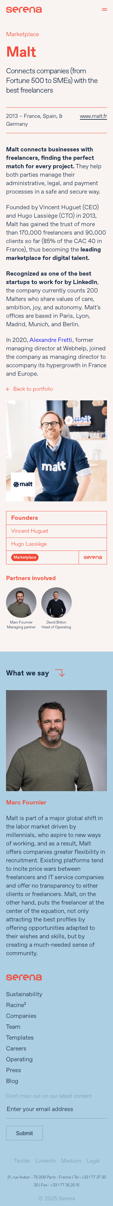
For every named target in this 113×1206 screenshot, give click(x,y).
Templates (20, 1037)
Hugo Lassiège (29, 544)
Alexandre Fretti (51, 340)
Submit (24, 1133)
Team (13, 1027)
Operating (19, 1059)
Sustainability (24, 994)
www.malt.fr (93, 116)
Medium (71, 1160)
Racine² (16, 1005)
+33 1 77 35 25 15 (64, 1185)
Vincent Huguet (29, 531)
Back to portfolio (33, 389)
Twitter (22, 1160)
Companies (21, 1016)
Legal (92, 1160)
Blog (12, 1081)
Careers (16, 1048)
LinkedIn (45, 1160)
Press (13, 1070)
